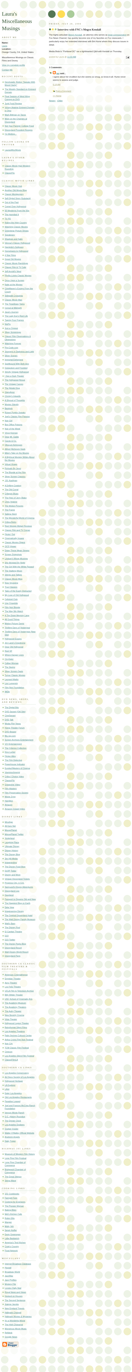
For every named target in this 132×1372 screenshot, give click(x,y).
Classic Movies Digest (15, 542)
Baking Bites (10, 1210)
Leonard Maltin (11, 679)
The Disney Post (12, 927)
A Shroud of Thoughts (15, 400)
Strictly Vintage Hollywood (17, 372)
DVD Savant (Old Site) (15, 711)
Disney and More (13, 875)
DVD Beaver (10, 732)
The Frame (10, 510)
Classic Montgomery (14, 194)
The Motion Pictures (14, 506)
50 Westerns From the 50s (17, 210)
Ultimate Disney (12, 846)
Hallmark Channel (13, 1312)
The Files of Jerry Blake (16, 498)
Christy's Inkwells (13, 396)
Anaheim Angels (12, 1137)
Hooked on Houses (13, 1296)
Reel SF (8, 651)
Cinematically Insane (14, 538)
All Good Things (12, 619)
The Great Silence (13, 1177)
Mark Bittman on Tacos (15, 115)
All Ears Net (10, 826)
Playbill (8, 1268)
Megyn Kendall (75, 35)
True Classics (11, 587)
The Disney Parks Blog (15, 944)
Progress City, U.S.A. (14, 883)
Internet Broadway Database (18, 1264)
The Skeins (10, 667)
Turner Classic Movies (15, 675)
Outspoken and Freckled (16, 368)
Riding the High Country (16, 223)
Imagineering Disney (14, 911)
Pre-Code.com (11, 347)
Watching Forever (13, 343)
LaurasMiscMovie (13, 150)
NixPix (8, 324)
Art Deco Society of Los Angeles (20, 1077)
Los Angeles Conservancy (17, 1073)
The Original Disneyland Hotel (18, 915)
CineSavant (10, 715)
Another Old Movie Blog (16, 190)
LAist (7, 1089)
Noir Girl (8, 421)
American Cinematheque (16, 975)
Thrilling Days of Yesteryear (17, 628)
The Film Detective (13, 760)
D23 (6, 936)
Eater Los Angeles (13, 1093)
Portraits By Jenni (13, 468)
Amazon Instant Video (15, 809)
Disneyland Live (12, 891)
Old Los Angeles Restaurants (18, 1097)
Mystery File (10, 1284)
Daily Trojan (10, 1141)
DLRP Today (10, 871)
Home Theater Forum (15, 728)
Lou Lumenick (11, 683)
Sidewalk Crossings (14, 296)
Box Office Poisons (13, 424)
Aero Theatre (11, 983)
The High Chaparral (14, 1324)
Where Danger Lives (14, 655)
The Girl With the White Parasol (19, 567)
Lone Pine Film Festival (15, 1158)
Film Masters (11, 788)
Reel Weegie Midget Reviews (18, 526)
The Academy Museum (15, 1003)
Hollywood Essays (13, 639)
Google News (11, 1337)
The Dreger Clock (13, 1121)
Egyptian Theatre (13, 979)
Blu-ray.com (10, 736)
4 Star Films (10, 255)
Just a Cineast (11, 328)
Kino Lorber (10, 752)
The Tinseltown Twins (15, 304)
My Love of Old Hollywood (17, 595)
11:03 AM (71, 57)
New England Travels (14, 1308)
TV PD (8, 219)
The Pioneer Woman (14, 1206)
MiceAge (9, 822)
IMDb (7, 692)
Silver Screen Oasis (14, 671)
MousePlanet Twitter (14, 834)
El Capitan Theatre (13, 931)
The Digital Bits (12, 707)
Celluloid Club (11, 599)
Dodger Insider (11, 1129)
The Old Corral (11, 489)
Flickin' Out (10, 534)
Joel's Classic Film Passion (17, 416)
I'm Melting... (10, 134)
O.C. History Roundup (15, 1116)
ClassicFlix (10, 173)
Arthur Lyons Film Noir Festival (19, 1040)
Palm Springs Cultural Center (18, 1035)
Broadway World (12, 1272)
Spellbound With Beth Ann (17, 364)
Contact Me (7, 70)
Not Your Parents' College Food (19, 126)
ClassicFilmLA (11, 1060)
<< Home (57, 96)
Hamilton (9, 801)
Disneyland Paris (12, 956)
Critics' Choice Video (14, 776)
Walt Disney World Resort (16, 952)
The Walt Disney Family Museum (20, 919)
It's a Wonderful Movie (15, 1320)
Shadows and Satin (14, 239)
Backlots (9, 408)
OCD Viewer (10, 546)
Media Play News (13, 724)
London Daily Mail (13, 1288)
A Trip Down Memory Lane (17, 615)
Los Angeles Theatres (15, 1031)
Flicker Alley (10, 756)
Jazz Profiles (11, 1280)
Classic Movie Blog (13, 579)
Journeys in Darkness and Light (19, 351)
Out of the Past (12, 202)
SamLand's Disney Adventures (19, 887)
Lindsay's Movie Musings (16, 558)
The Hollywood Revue (15, 380)
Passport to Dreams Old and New (20, 899)
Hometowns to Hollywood (16, 251)
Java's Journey (11, 312)
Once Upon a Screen (14, 280)
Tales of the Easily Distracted (18, 591)
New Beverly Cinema (14, 1015)
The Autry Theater (13, 1011)
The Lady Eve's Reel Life (16, 316)
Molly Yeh (9, 1226)
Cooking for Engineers (15, 1202)
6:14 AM (57, 84)
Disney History (11, 850)
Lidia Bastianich (12, 1238)
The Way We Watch (14, 611)
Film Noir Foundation (14, 687)
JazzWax (9, 1276)
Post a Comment (63, 91)
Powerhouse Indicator (15, 764)
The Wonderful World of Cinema (19, 518)
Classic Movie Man (13, 300)
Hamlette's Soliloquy (14, 247)
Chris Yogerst (11, 502)
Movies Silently (12, 404)
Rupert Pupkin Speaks (15, 412)
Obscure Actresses (13, 445)
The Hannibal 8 (12, 214)
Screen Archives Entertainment (19, 740)
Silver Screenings (13, 332)
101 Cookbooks (12, 1194)
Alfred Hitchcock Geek (15, 449)
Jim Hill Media (11, 858)
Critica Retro (10, 522)
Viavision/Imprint (12, 772)
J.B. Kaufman (11, 480)
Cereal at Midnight (13, 308)
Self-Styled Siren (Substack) (18, 198)
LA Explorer (10, 1085)
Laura (4, 46)
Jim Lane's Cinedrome (15, 643)
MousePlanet (11, 830)
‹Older (60, 101)
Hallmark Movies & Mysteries (18, 1316)
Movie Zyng (10, 797)
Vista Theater (11, 1019)
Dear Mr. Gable (12, 437)
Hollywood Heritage (14, 1081)
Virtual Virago (11, 464)
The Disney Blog (12, 854)
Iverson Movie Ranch (14, 1113)
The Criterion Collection (15, 748)
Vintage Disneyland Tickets (17, 879)
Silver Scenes (11, 356)
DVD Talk (9, 720)
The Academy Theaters (15, 1007)
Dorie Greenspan (13, 1234)
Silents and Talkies (13, 575)
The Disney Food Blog (15, 867)
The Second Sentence (15, 1300)
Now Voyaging (11, 583)
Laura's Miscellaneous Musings (17, 21)
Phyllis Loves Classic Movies (18, 275)
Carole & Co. (11, 441)
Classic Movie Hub (13, 186)
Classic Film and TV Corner (17, 530)
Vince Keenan (11, 433)
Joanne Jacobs (12, 1304)
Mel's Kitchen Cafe (13, 1214)
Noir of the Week (12, 429)
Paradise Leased (12, 1101)
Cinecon (8, 1052)
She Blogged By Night (15, 563)
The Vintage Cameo (14, 384)
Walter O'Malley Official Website (19, 1133)
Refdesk (8, 1333)
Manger (8, 1222)
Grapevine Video (12, 784)
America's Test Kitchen (15, 1242)
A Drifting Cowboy (13, 485)
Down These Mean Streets (17, 550)
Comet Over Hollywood (15, 206)
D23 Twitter (10, 940)
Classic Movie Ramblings (16, 263)
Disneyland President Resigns (18, 130)
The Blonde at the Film (15, 472)
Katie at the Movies (13, 284)
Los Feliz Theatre (13, 987)
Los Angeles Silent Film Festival (19, 1056)
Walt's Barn (10, 923)
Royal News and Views (15, 1292)
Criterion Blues (11, 494)
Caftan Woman (11, 663)
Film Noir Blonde (12, 607)
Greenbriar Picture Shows (16, 231)
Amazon (8, 805)
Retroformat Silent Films (16, 1027)
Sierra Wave (10, 1180)
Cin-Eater (9, 659)
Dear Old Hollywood (14, 647)
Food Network (11, 1250)
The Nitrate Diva (12, 388)
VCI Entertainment (13, 744)
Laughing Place (12, 842)
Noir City (9, 1043)
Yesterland (10, 838)
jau (57, 73)
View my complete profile (13, 65)
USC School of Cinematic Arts (18, 999)
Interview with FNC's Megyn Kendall (79, 29)
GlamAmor (10, 392)
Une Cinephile (11, 603)
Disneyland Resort (13, 948)
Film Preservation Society (16, 793)
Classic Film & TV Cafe (15, 267)
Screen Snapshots (13, 554)
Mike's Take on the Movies (17, 453)
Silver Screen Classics (15, 476)
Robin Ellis (10, 1218)
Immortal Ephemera (14, 360)
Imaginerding (11, 862)
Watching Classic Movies (16, 227)
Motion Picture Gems (14, 623)
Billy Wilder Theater (14, 995)
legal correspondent (117, 35)
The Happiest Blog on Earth (17, 903)
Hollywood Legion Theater (17, 1023)
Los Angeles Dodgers (15, 1125)
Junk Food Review (13, 103)
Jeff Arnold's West (13, 271)
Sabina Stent (11, 514)
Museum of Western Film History (20, 1154)
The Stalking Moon (13, 571)
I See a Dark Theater (14, 376)
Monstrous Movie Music (16, 1329)
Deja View (9, 907)
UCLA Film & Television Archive (19, 991)
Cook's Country (12, 1246)
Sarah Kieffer (11, 1230)
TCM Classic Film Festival (17, 1048)
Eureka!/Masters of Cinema (17, 768)
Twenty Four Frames (14, 320)
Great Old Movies (13, 259)
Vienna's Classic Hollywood (17, 243)
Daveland (9, 895)
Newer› (52, 101)
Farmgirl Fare (11, 1198)
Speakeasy (10, 235)
